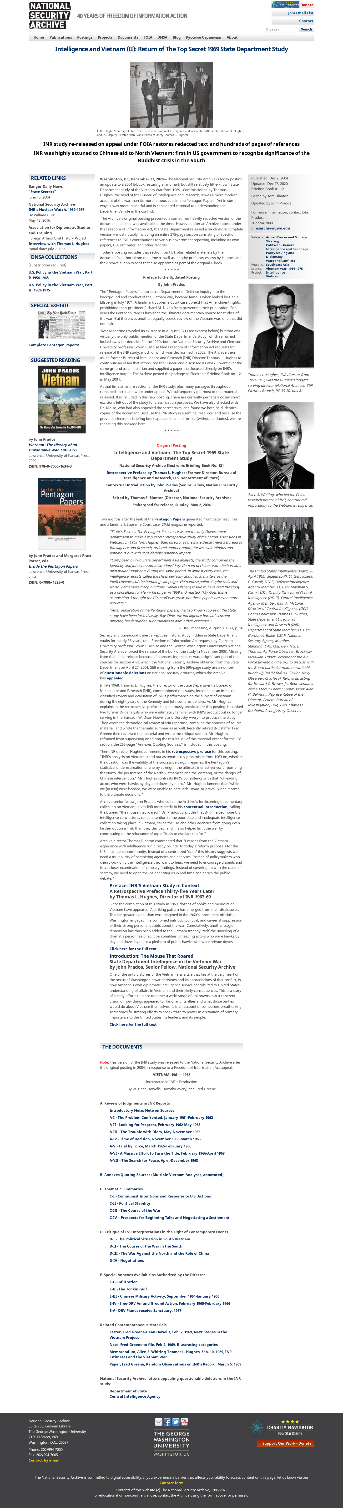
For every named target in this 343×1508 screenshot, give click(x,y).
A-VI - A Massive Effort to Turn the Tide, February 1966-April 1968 (167, 1153)
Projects (105, 37)
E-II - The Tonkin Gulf (128, 1289)
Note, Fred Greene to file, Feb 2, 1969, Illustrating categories (164, 1344)
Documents (128, 37)
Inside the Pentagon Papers (53, 566)
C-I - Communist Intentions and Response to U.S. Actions (160, 1196)
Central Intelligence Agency (135, 1396)
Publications (61, 37)
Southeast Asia (277, 264)
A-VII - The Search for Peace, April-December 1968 (154, 1160)
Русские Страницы (203, 37)
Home (39, 37)
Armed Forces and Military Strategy (286, 239)
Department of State (128, 1391)
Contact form (172, 1482)
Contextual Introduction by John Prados (142, 485)
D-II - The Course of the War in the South (146, 1246)
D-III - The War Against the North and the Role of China (159, 1253)
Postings (84, 37)
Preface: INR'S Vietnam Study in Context (154, 885)
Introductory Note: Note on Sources (142, 1110)
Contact (306, 20)
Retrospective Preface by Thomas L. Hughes (146, 472)
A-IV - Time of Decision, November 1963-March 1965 (155, 1138)
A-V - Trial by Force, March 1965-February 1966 (150, 1146)
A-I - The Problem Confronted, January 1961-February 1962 (161, 1117)
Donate (306, 4)
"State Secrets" (42, 191)
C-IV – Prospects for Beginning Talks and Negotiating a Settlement (170, 1217)
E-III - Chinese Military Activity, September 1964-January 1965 (164, 1296)
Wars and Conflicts (280, 261)
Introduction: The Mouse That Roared (151, 956)
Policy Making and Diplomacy (280, 255)
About (232, 37)
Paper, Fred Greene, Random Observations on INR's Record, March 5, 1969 (175, 1364)
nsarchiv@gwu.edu (273, 228)
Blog (177, 37)
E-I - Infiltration (124, 1281)
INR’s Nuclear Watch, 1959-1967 (56, 209)
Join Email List (300, 12)
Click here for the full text (133, 948)
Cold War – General (280, 245)
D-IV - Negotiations (127, 1260)
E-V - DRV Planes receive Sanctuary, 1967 (145, 1310)
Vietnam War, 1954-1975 (284, 268)
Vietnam (272, 276)
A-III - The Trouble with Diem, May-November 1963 (155, 1131)
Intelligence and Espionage (287, 249)
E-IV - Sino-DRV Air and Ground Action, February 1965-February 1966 (170, 1303)
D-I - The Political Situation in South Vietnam (150, 1239)
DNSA (162, 37)
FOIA (148, 37)
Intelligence (275, 272)
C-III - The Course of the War (135, 1210)
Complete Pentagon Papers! (54, 344)
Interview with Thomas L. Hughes (59, 243)
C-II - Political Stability (130, 1203)
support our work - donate (287, 1443)
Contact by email (44, 1460)
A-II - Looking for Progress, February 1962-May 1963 (155, 1124)
